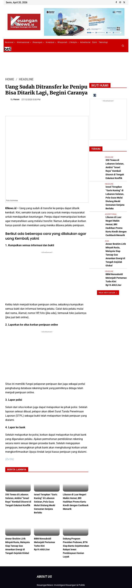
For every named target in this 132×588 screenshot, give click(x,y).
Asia (107, 211)
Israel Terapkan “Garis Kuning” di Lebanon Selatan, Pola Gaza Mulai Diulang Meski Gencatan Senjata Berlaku (46, 476)
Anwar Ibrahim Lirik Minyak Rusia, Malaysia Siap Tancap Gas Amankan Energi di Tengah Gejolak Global (18, 517)
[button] (123, 45)
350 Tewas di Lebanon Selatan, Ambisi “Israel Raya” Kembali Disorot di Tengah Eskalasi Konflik (17, 474)
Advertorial (111, 192)
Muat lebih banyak (108, 247)
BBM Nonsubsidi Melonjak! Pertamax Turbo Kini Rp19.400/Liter (45, 515)
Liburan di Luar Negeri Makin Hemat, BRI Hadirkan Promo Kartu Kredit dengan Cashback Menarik (75, 474)
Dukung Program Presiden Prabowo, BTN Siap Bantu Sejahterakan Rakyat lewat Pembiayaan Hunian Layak (74, 518)
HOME (9, 79)
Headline (26, 79)
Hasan (16, 99)
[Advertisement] (46, 250)
